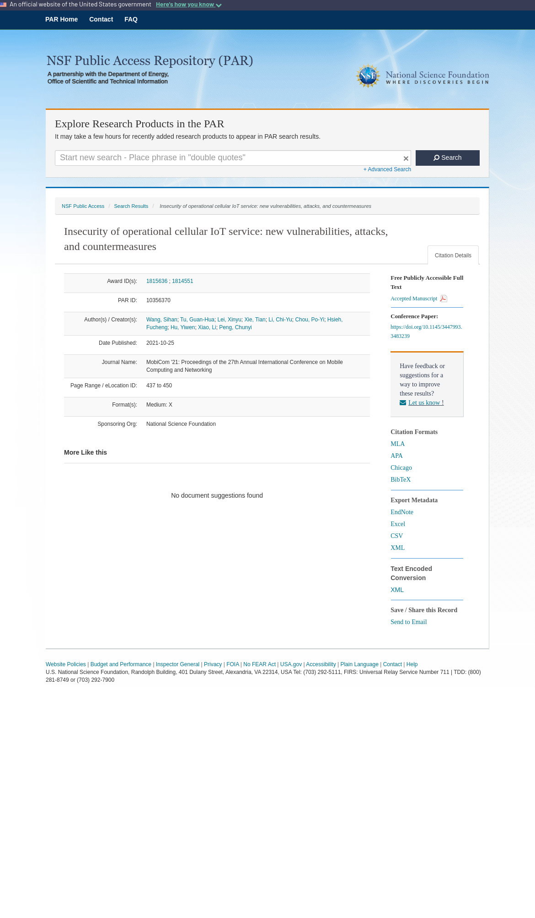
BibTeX (401, 479)
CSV (397, 535)
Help (412, 664)
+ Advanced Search (387, 169)
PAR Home (61, 19)
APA (397, 455)
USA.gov (291, 664)
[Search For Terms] (233, 158)
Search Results (131, 206)
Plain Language (359, 664)
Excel (398, 524)
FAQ (131, 19)
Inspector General (177, 664)
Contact (101, 19)
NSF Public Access (83, 206)
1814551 (182, 281)
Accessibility (321, 664)
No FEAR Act (259, 664)
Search (447, 157)
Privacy (213, 664)
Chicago (401, 467)
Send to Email (409, 622)
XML (398, 547)
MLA (398, 443)
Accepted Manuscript (419, 298)
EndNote (402, 512)
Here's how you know (189, 4)
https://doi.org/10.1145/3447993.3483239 (426, 331)
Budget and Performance (121, 664)
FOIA (232, 664)
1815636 (156, 281)
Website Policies (66, 664)
